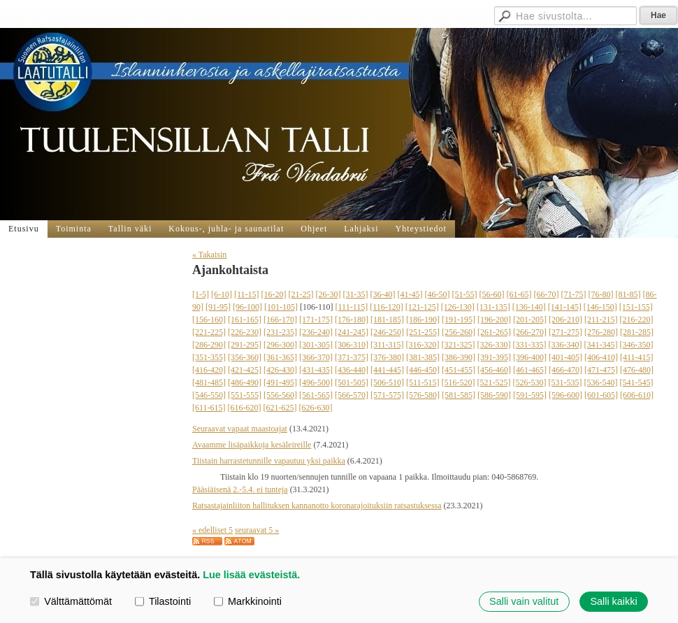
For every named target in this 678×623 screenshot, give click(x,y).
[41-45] (410, 294)
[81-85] (628, 294)
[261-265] (494, 332)
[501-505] (351, 382)
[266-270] (530, 332)
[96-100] (247, 307)
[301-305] (316, 345)
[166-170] (280, 319)
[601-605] (601, 395)
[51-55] (464, 294)
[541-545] (637, 382)
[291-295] (244, 345)
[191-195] (458, 319)
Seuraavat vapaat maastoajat (239, 429)
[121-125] (422, 307)
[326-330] (494, 345)
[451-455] (458, 370)
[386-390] (458, 357)
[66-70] (546, 294)
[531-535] (565, 382)
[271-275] (565, 332)
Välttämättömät (71, 601)
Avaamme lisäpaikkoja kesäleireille (251, 445)
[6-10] (221, 294)
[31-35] (355, 294)
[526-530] (530, 382)
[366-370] (316, 357)
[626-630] (316, 408)
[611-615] (209, 408)
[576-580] (423, 395)
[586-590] (494, 395)
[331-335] (530, 345)
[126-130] (458, 307)
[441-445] (387, 370)
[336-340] (565, 345)
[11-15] (246, 294)
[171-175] (316, 319)
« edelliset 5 (212, 530)
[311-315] (387, 345)
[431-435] (316, 370)
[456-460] (494, 370)
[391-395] (494, 357)
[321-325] (458, 345)
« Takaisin (209, 254)
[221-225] (209, 332)
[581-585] (458, 395)
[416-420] (209, 370)
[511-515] (423, 382)
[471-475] (601, 370)
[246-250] (387, 332)
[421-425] (244, 370)
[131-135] (493, 307)
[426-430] (280, 370)
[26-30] (328, 294)
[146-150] (600, 307)
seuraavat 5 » (257, 530)
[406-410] (601, 357)
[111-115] (352, 307)
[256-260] (458, 332)
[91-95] (218, 307)
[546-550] (209, 395)
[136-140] (529, 307)
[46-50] (437, 294)
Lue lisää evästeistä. (251, 574)
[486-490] (244, 382)
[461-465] (530, 370)
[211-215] (601, 319)
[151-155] (636, 307)
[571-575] (387, 395)
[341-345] (601, 345)
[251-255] (423, 332)
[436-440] (351, 370)
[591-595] (530, 395)
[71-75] (573, 294)
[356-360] (244, 357)
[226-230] (244, 332)
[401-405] (565, 357)
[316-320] (423, 345)
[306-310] (351, 345)
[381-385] (423, 357)
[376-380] (387, 357)
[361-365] (280, 357)
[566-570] (351, 395)
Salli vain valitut (523, 601)
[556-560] (280, 395)
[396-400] (530, 357)
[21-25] (301, 294)
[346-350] (637, 345)
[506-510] (387, 382)
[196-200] (494, 319)
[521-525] (494, 382)
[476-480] (637, 370)
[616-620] (244, 408)
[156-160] (209, 319)
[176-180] (351, 319)
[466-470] (565, 370)
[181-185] (387, 319)
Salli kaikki (613, 601)
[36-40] (383, 294)
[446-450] (423, 370)
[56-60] (492, 294)
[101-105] (281, 307)
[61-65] (519, 294)
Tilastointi (163, 601)
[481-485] (209, 382)
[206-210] (565, 319)
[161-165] (244, 319)
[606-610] (637, 395)
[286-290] (209, 345)
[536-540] (601, 382)
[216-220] (637, 319)
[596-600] (565, 395)
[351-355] (209, 357)
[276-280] (601, 332)
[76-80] (601, 294)
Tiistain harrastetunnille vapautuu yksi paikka (268, 461)
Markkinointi (248, 601)
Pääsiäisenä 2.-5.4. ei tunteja (240, 489)
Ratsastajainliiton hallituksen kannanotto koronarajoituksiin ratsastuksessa (317, 505)
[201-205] (530, 319)
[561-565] (316, 395)
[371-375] (351, 357)
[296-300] (280, 345)
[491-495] (280, 382)
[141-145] (565, 307)
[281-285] (637, 332)
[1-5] (200, 294)
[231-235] (280, 332)
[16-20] (274, 294)
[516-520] (458, 382)
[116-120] (386, 307)
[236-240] (316, 332)
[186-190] (423, 319)
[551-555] (244, 395)
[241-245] (351, 332)
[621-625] (280, 408)
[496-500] (316, 382)
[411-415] (637, 357)
